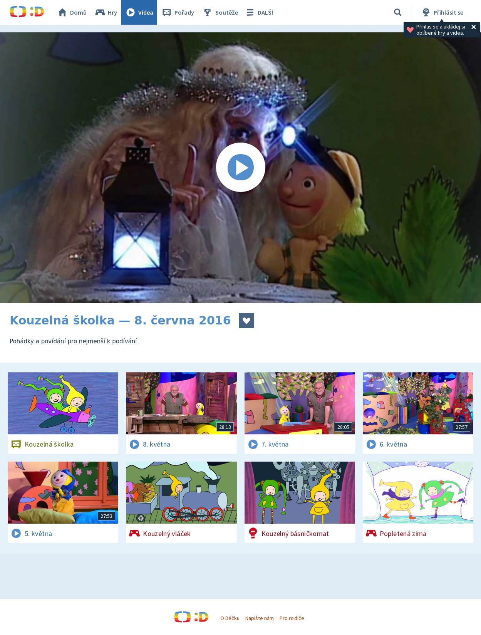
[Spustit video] (240, 167)
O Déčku (230, 618)
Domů (72, 12)
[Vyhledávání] (398, 12)
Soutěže (220, 12)
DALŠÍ (258, 12)
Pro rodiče (292, 618)
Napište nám (259, 618)
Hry (105, 12)
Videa (139, 12)
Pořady (177, 12)
